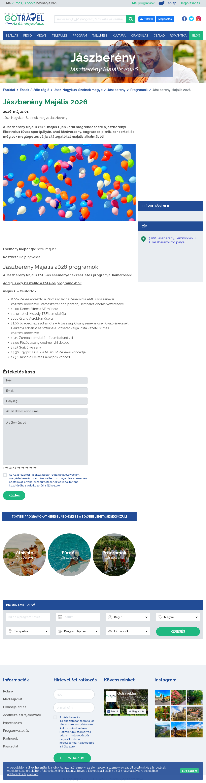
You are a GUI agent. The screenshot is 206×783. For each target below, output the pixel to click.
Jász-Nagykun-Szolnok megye (78, 90)
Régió (27, 35)
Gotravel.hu (126, 693)
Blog (196, 35)
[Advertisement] (170, 169)
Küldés (14, 495)
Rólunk (8, 691)
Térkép (167, 3)
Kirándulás (139, 35)
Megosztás (136, 711)
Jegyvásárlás (190, 3)
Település (59, 35)
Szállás (12, 35)
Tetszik (113, 711)
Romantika (178, 35)
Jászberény (116, 90)
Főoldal (9, 90)
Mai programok (143, 3)
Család (159, 35)
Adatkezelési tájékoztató (22, 715)
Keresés (178, 631)
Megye (41, 35)
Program (80, 35)
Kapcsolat (10, 746)
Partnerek (10, 738)
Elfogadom (189, 770)
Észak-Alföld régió (34, 90)
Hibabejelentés (14, 707)
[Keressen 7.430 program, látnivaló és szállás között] (90, 19)
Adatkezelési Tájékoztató (43, 485)
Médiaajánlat (12, 699)
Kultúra (119, 35)
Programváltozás (16, 731)
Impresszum (12, 723)
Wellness (99, 35)
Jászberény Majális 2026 (49, 101)
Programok (139, 90)
